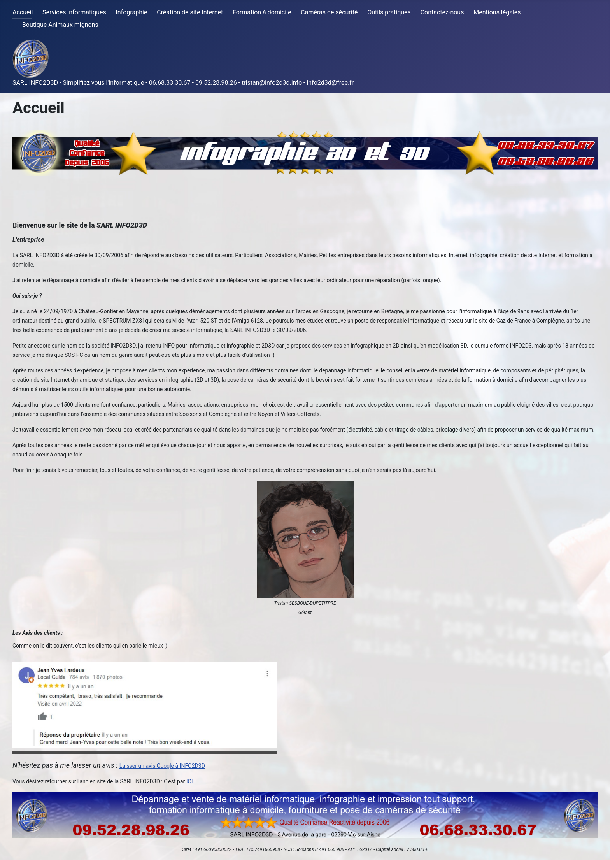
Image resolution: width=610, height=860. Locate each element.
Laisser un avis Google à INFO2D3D (162, 766)
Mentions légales (497, 12)
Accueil (22, 12)
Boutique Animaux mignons (60, 24)
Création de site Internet (190, 12)
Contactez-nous (442, 12)
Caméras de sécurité (329, 12)
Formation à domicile (262, 12)
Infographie (131, 12)
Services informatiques (74, 12)
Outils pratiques (389, 12)
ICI (189, 781)
